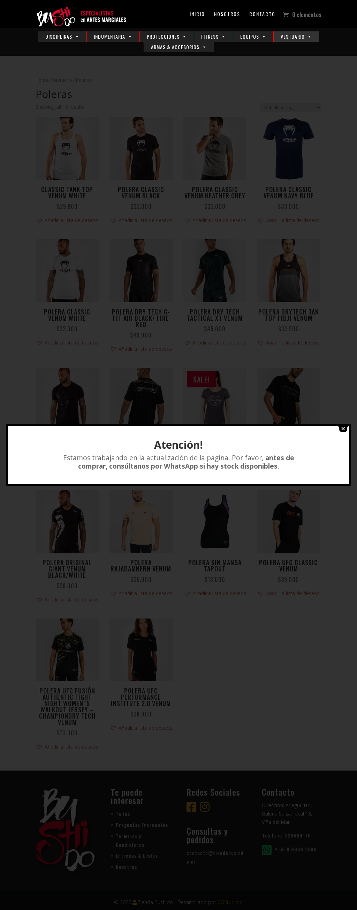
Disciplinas (62, 36)
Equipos (253, 36)
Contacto (262, 14)
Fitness (213, 36)
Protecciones (167, 36)
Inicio (197, 14)
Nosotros (227, 14)
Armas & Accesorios (179, 47)
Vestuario (296, 36)
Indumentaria (113, 36)
